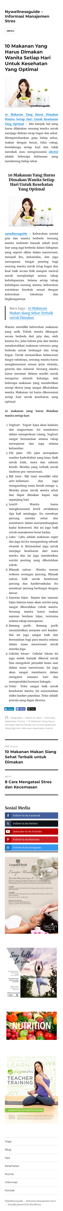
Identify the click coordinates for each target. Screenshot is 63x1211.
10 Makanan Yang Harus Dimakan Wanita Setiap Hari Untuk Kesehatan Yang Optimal (30, 725)
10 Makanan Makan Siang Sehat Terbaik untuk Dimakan (31, 313)
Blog (8, 1149)
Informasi (49, 717)
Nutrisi (21, 721)
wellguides (16, 717)
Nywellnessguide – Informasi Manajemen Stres (27, 16)
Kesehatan (11, 721)
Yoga (8, 1141)
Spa (7, 1157)
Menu (10, 30)
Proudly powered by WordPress (24, 1204)
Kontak (10, 1190)
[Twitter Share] (31, 709)
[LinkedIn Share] (9, 709)
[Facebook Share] (21, 709)
